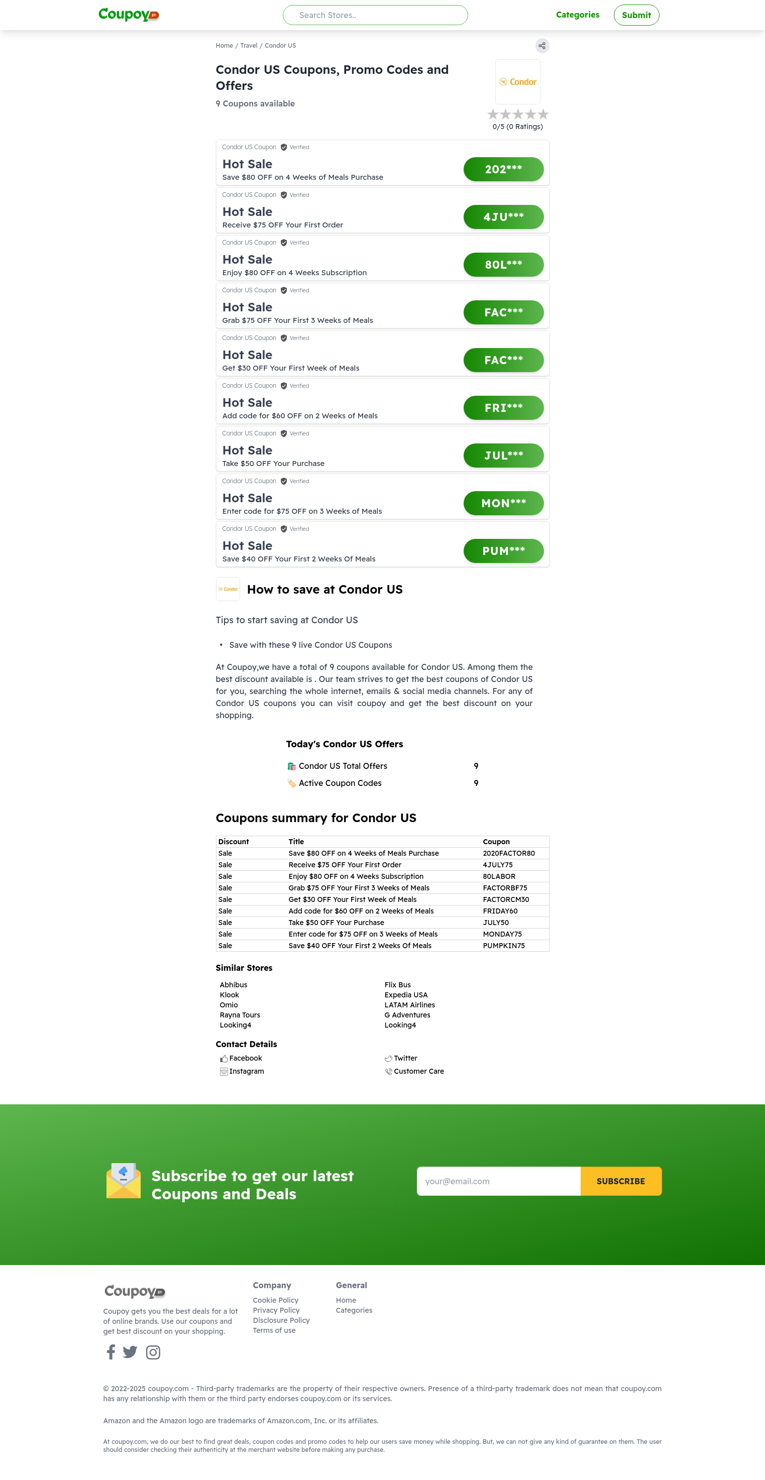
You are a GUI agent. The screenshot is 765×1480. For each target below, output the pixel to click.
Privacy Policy (276, 1310)
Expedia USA (406, 994)
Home (225, 45)
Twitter (401, 1058)
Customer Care (415, 1071)
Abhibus (234, 984)
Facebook (241, 1058)
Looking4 (236, 1025)
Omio (229, 1004)
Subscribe (621, 1181)
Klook (230, 994)
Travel (249, 45)
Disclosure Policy (281, 1320)
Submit (636, 15)
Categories (577, 15)
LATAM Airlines (410, 1004)
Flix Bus (398, 984)
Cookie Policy (276, 1300)
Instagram (242, 1071)
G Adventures (407, 1014)
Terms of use (274, 1330)
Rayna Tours (240, 1014)
